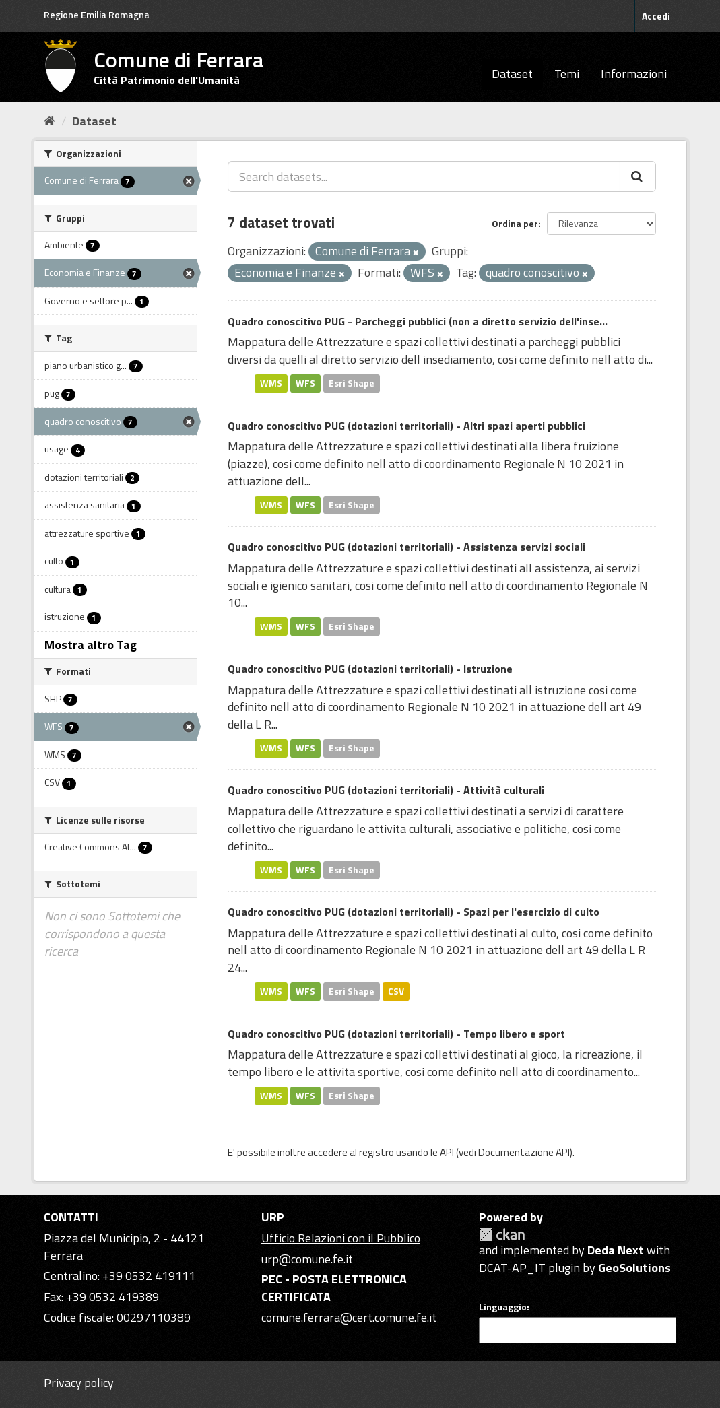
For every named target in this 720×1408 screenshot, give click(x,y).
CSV (396, 991)
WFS (305, 383)
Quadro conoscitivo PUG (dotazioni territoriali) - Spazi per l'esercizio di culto (413, 912)
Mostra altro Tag (90, 645)
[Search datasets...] (424, 176)
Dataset (512, 74)
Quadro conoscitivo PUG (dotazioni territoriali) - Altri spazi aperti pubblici (406, 425)
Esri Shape (351, 383)
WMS (271, 383)
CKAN (502, 1235)
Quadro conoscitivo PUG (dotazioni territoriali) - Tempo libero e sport (396, 1034)
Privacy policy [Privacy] (79, 1383)
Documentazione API (524, 1152)
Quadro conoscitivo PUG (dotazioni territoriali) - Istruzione (370, 669)
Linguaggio (503, 1307)
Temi (566, 74)
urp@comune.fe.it (307, 1259)
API (447, 1152)
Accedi (656, 16)
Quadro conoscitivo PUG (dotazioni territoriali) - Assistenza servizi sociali (406, 547)
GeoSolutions (634, 1268)
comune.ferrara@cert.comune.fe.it (348, 1317)
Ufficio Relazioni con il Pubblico (340, 1238)
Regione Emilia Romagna (97, 14)
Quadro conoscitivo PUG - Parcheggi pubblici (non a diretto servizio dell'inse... (418, 321)
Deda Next (615, 1250)
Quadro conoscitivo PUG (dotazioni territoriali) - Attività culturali (386, 790)
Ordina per (515, 223)
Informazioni (634, 74)
